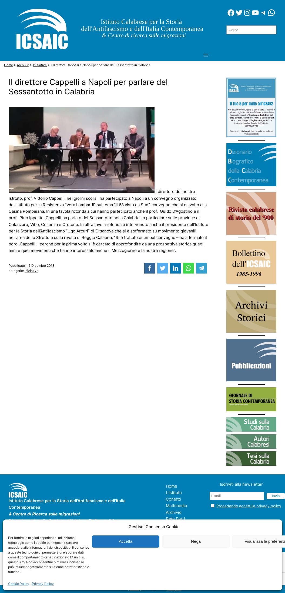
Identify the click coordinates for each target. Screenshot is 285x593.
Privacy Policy (43, 584)
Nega (196, 541)
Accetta (125, 541)
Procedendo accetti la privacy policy (248, 506)
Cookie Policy (18, 584)
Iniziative (31, 271)
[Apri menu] (206, 55)
